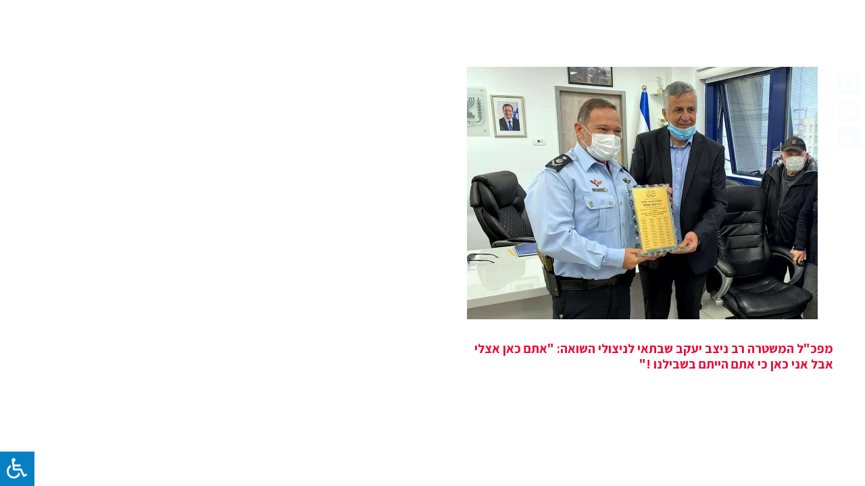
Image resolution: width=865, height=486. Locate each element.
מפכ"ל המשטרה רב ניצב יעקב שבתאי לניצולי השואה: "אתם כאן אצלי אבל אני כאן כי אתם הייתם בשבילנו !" (653, 356)
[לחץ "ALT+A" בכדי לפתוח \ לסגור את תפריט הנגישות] (17, 469)
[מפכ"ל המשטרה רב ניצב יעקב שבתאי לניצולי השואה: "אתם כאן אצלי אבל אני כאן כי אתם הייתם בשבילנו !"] (642, 193)
